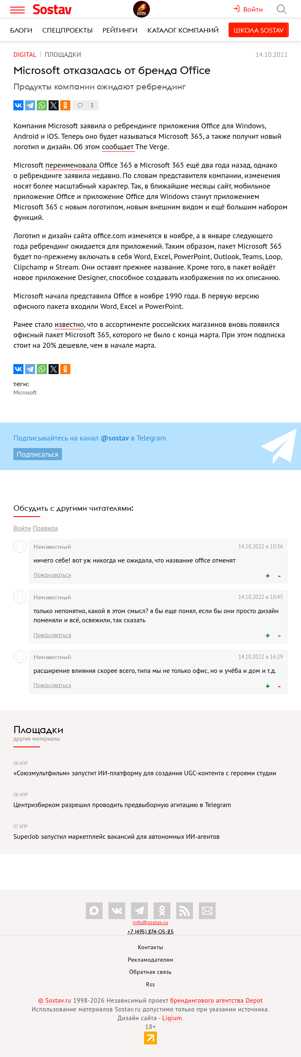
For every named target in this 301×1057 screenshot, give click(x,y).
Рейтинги (120, 30)
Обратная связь (150, 971)
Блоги (21, 30)
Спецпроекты (67, 30)
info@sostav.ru (150, 922)
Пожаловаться (52, 574)
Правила (45, 528)
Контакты (150, 947)
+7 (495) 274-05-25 (150, 931)
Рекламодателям (150, 959)
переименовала (72, 165)
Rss (150, 984)
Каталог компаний (183, 30)
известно (69, 324)
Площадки (38, 729)
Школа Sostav (259, 30)
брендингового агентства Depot (216, 1000)
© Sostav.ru (54, 1000)
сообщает (119, 146)
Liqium (172, 1018)
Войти (22, 528)
